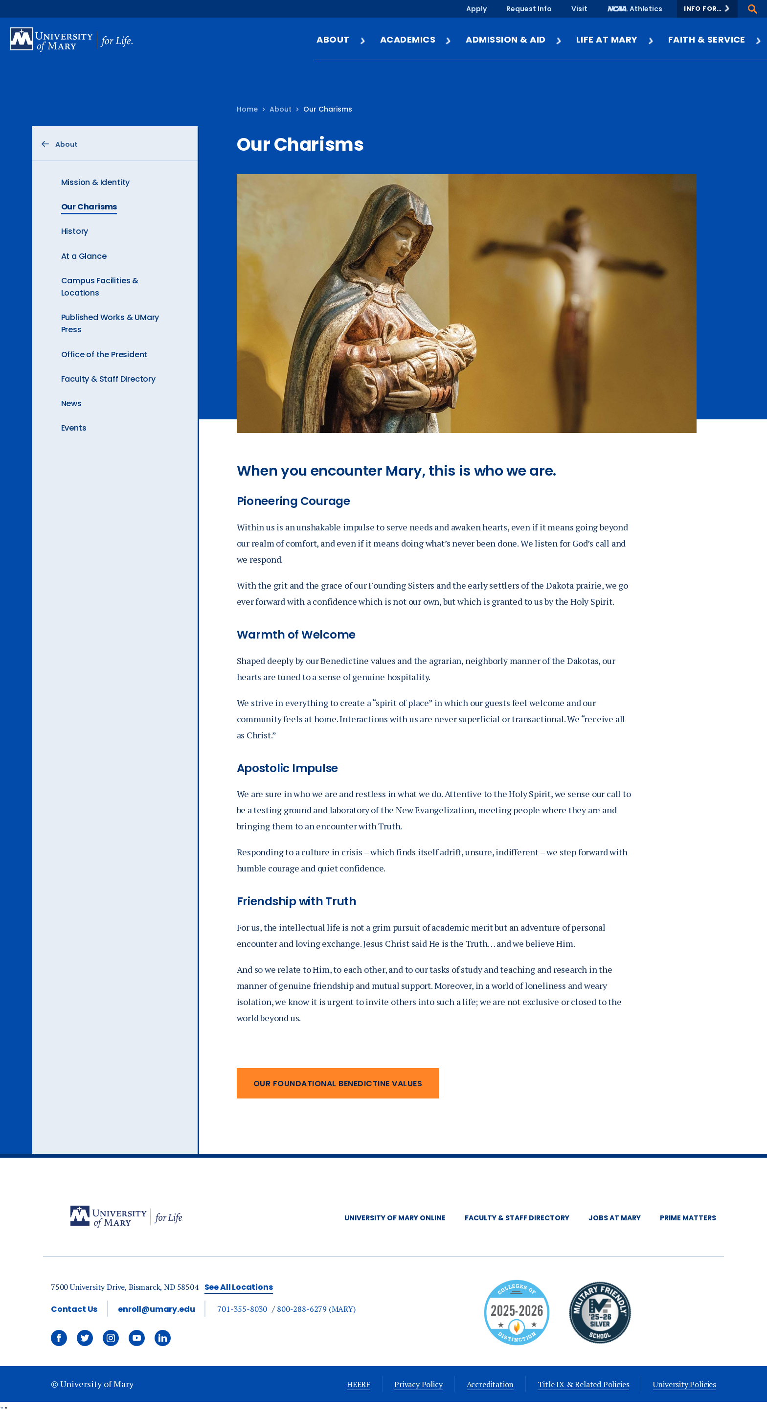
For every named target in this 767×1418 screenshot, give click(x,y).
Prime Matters (688, 1218)
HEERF (358, 1384)
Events (74, 428)
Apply (476, 9)
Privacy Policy (418, 1384)
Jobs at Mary (614, 1218)
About (341, 39)
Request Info (529, 9)
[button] (707, 9)
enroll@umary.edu (156, 1309)
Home (247, 109)
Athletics (646, 9)
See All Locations (238, 1287)
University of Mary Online (395, 1218)
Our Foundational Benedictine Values (338, 1083)
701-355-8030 (242, 1309)
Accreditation (490, 1384)
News (71, 403)
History (75, 231)
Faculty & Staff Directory (108, 379)
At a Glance (84, 256)
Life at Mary (615, 39)
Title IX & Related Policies (583, 1384)
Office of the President (104, 354)
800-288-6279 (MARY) (316, 1309)
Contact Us (74, 1309)
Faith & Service (715, 39)
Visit (579, 9)
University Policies (684, 1384)
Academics (416, 39)
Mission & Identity (95, 182)
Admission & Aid (514, 39)
